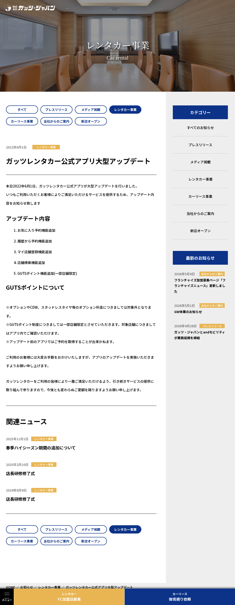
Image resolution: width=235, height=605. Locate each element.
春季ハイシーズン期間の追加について (41, 448)
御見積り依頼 (180, 597)
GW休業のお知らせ (188, 311)
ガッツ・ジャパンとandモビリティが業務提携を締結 (199, 335)
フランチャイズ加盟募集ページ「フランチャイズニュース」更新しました (200, 286)
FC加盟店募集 (69, 597)
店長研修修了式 (20, 473)
